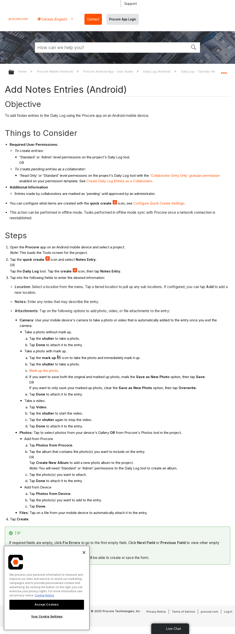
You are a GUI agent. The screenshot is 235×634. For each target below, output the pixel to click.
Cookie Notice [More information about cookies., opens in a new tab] (44, 595)
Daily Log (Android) (157, 71)
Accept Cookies (47, 604)
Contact (93, 19)
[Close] (84, 552)
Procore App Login (122, 19)
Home (23, 71)
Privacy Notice (156, 611)
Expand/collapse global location (224, 70)
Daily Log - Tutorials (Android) (203, 71)
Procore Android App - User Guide (108, 71)
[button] (193, 46)
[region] (47, 588)
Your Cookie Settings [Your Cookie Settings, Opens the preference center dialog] (47, 616)
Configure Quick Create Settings (158, 203)
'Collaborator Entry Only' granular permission (185, 175)
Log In (228, 611)
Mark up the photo (43, 370)
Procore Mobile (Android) (55, 71)
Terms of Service (183, 611)
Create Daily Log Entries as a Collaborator (119, 181)
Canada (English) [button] (54, 19)
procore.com (18, 19)
